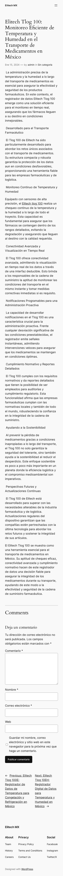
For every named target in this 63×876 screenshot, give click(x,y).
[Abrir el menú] (56, 5)
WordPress (27, 869)
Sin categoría (45, 64)
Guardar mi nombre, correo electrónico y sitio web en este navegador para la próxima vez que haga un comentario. (33, 744)
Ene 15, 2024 (12, 64)
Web (8, 721)
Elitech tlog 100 (32, 203)
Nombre (11, 689)
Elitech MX (11, 5)
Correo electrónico (18, 705)
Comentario (14, 650)
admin (31, 64)
